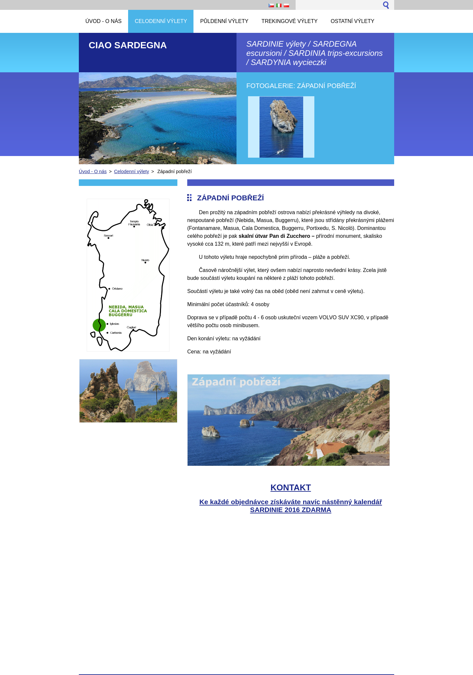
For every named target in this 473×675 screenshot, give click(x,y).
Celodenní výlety (131, 171)
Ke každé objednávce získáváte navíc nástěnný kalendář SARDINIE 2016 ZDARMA (290, 505)
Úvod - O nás (93, 171)
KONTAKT (290, 487)
